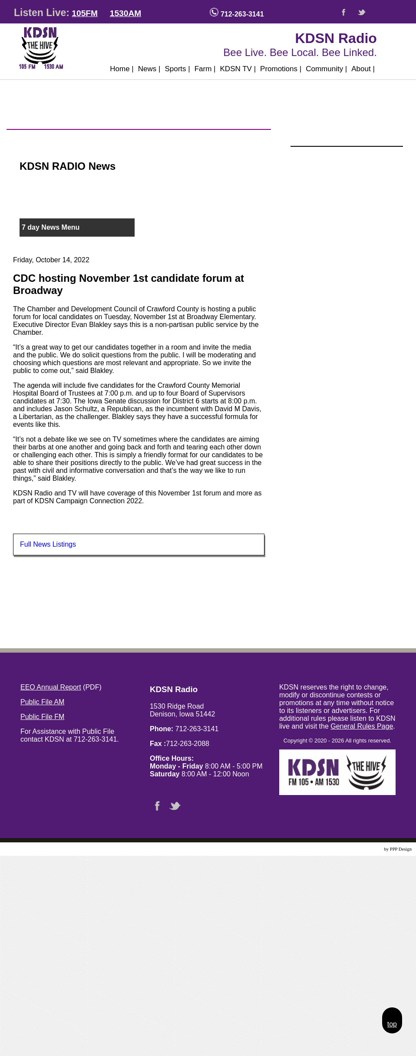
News (149, 69)
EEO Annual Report (50, 687)
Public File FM (42, 716)
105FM (85, 13)
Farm (205, 69)
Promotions (280, 69)
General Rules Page (361, 726)
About (363, 69)
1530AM (126, 13)
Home (122, 69)
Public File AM (42, 702)
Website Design (368, 849)
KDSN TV (238, 69)
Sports (177, 69)
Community (326, 69)
